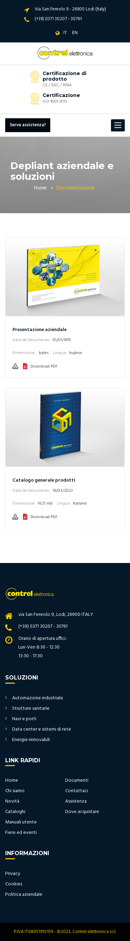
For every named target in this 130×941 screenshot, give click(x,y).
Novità (12, 801)
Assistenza (76, 801)
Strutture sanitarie (31, 709)
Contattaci (76, 791)
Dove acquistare (82, 812)
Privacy (12, 874)
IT (65, 33)
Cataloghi (15, 812)
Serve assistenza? (28, 125)
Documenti (76, 781)
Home (40, 188)
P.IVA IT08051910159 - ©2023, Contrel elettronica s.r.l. (65, 931)
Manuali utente (21, 822)
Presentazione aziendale (39, 330)
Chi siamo (15, 791)
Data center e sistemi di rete (41, 729)
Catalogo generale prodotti (43, 480)
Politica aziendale (23, 895)
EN (75, 33)
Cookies (13, 884)
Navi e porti (24, 719)
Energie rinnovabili (31, 740)
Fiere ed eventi (21, 833)
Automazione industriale (37, 698)
